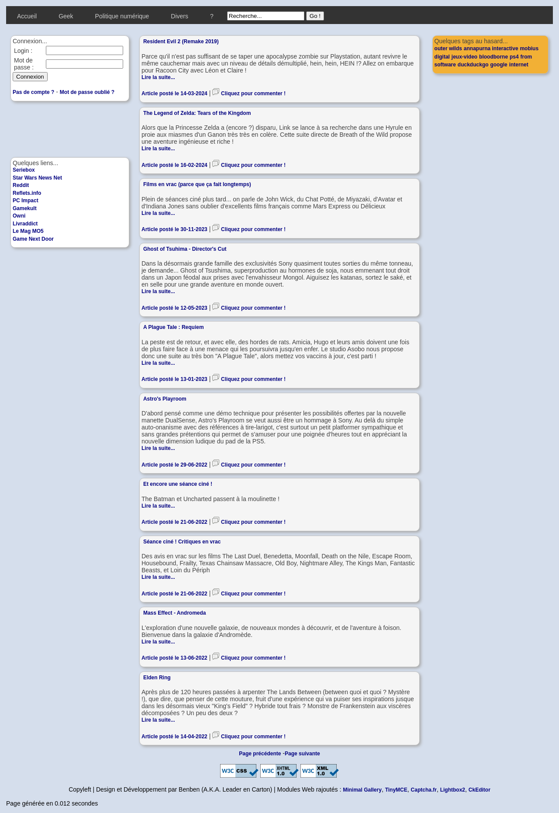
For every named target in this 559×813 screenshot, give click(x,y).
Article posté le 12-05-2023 (174, 308)
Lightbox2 (452, 790)
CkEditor (479, 790)
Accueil (27, 16)
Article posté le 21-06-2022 (174, 522)
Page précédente (260, 754)
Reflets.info (27, 193)
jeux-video (464, 57)
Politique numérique (122, 16)
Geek (66, 16)
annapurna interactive (491, 48)
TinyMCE (396, 790)
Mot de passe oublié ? (87, 92)
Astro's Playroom (164, 399)
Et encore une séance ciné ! (177, 484)
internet (518, 65)
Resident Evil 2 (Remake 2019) (181, 41)
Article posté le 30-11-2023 (174, 229)
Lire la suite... (158, 77)
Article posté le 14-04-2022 (174, 736)
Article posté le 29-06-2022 (174, 465)
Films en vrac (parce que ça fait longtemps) (197, 184)
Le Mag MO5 (28, 231)
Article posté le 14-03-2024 (174, 93)
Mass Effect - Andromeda (174, 613)
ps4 (514, 57)
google (498, 65)
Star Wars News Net (37, 178)
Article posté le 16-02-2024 (174, 165)
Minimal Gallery (362, 790)
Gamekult (25, 208)
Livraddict (25, 224)
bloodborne (493, 57)
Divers (179, 16)
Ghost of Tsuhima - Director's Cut (185, 249)
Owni (19, 216)
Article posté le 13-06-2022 (174, 658)
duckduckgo (473, 65)
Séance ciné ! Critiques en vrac (182, 542)
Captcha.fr (424, 790)
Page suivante (302, 754)
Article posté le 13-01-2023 (174, 379)
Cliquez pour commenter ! (253, 93)
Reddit (21, 185)
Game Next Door (33, 239)
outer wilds (448, 48)
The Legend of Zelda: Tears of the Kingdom (197, 113)
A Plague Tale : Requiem (173, 327)
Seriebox (24, 170)
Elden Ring (157, 678)
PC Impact (25, 200)
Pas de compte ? (33, 92)
